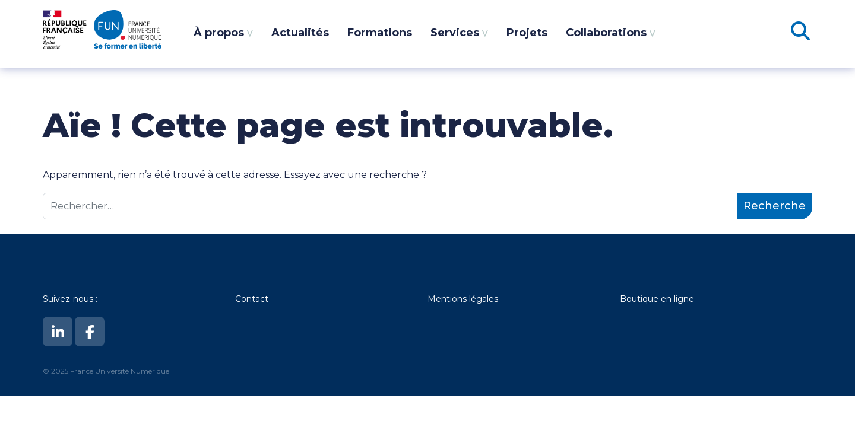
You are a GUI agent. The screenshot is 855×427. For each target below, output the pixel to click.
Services (454, 32)
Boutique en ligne (657, 299)
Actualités (300, 32)
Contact (251, 299)
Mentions (448, 299)
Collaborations (606, 32)
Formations (379, 32)
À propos (219, 32)
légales (483, 299)
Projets (526, 32)
